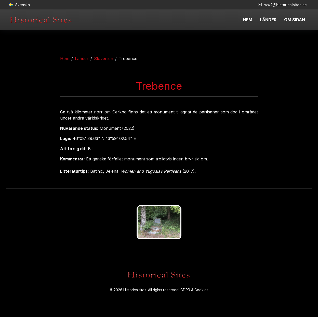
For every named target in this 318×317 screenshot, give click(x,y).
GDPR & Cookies (194, 290)
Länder (81, 58)
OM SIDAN (294, 19)
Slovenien (103, 58)
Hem (64, 58)
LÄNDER (268, 19)
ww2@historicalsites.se (282, 4)
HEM (247, 19)
